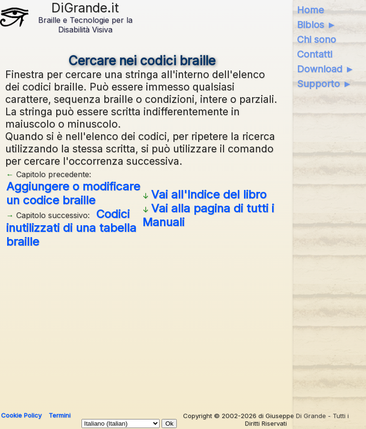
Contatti (314, 54)
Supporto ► (324, 84)
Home (310, 10)
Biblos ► (316, 24)
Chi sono (316, 39)
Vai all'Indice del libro (208, 194)
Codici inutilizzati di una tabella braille (71, 228)
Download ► (326, 69)
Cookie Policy (21, 415)
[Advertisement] (142, 326)
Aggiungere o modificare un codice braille (73, 193)
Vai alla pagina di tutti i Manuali (208, 215)
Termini (60, 415)
